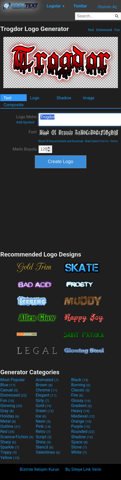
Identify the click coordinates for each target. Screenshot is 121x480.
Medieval (83, 416)
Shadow (64, 97)
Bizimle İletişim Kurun (39, 469)
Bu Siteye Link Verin (83, 469)
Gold (43, 405)
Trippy (8, 452)
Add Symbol (25, 122)
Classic (80, 390)
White (79, 452)
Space (79, 442)
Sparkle (9, 447)
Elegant (46, 395)
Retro (43, 431)
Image (89, 97)
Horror (114, 141)
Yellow (9, 457)
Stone (79, 447)
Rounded (83, 431)
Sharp (8, 442)
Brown (44, 384)
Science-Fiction (16, 436)
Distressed (104, 30)
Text (7, 97)
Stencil (44, 447)
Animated (47, 379)
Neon (43, 421)
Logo (34, 97)
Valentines (48, 452)
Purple (80, 426)
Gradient (81, 405)
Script (44, 436)
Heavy (80, 410)
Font (33, 132)
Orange (81, 421)
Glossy (81, 400)
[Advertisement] (60, 209)
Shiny (43, 442)
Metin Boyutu (25, 149)
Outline (10, 426)
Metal (8, 421)
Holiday (9, 416)
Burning (80, 384)
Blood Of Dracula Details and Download (61, 141)
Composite (14, 104)
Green (45, 410)
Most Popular (12, 379)
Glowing (11, 405)
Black (79, 379)
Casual (9, 390)
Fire (77, 395)
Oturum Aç (107, 6)
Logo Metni (26, 119)
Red (91, 30)
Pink (43, 426)
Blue (7, 384)
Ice (41, 416)
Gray (7, 410)
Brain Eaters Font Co (97, 141)
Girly (42, 400)
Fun (117, 30)
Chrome (46, 390)
